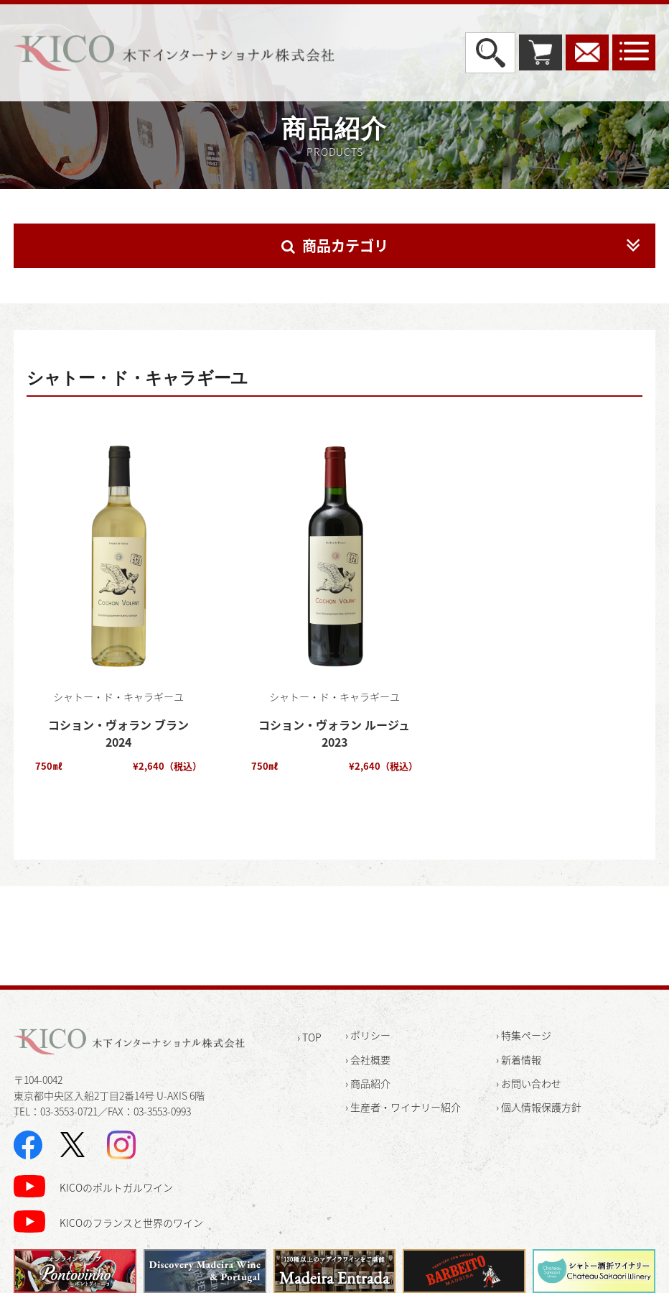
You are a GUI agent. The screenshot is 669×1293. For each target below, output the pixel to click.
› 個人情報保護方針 (538, 1107)
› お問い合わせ (528, 1083)
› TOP (309, 1037)
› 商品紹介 (367, 1083)
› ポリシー (367, 1035)
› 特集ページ (523, 1035)
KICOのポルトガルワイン (116, 1187)
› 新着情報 (518, 1059)
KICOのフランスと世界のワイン (131, 1222)
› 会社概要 (367, 1059)
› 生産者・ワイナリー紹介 (403, 1107)
